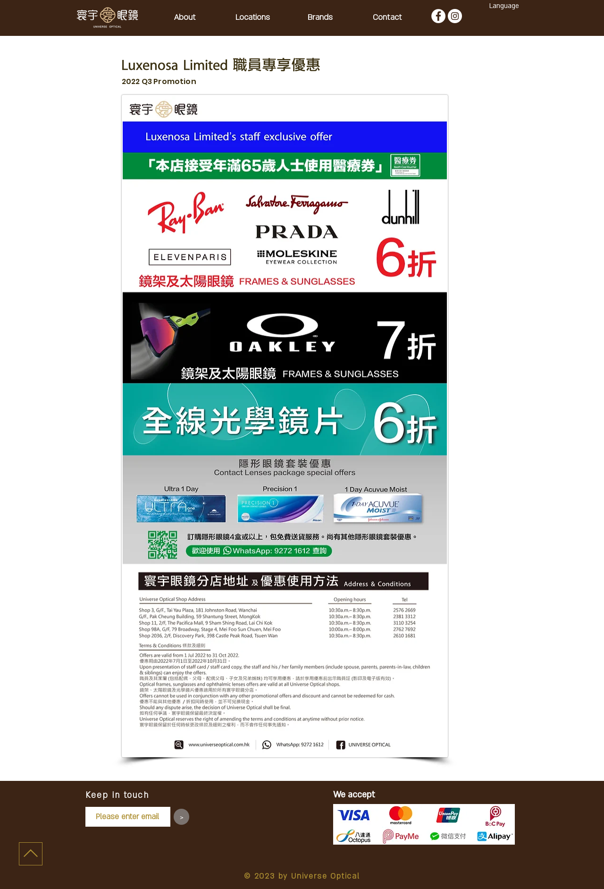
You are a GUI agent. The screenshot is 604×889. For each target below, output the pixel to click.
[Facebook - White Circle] (438, 16)
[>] (181, 817)
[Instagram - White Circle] (455, 16)
